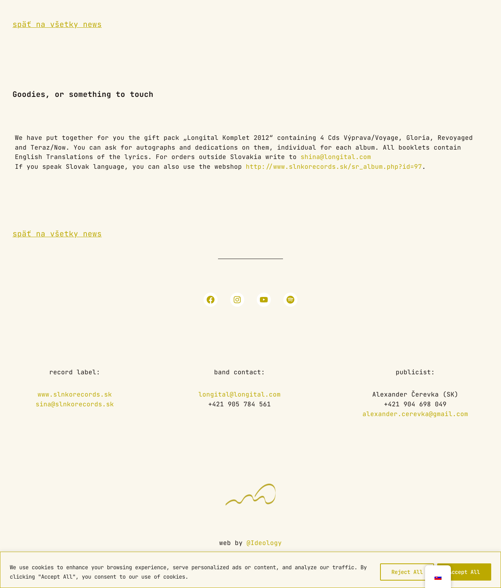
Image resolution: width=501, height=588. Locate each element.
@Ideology (264, 543)
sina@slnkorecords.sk (75, 404)
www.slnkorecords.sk (75, 394)
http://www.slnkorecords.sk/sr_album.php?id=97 (334, 167)
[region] (250, 570)
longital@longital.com (239, 394)
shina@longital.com (336, 157)
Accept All (464, 571)
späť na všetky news (57, 24)
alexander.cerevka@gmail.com (415, 414)
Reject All (407, 571)
